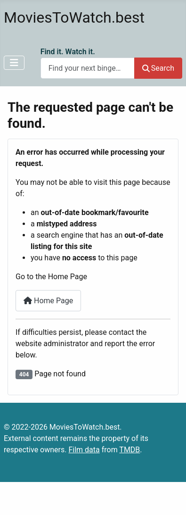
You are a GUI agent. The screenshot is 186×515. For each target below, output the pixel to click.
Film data (83, 449)
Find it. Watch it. (67, 51)
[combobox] (87, 68)
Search (158, 68)
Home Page (48, 300)
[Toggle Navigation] (14, 63)
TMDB (129, 449)
